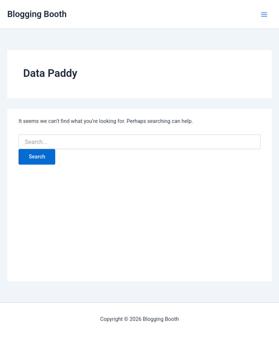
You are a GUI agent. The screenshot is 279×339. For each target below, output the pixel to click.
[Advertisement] (139, 219)
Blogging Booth (36, 14)
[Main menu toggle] (264, 14)
